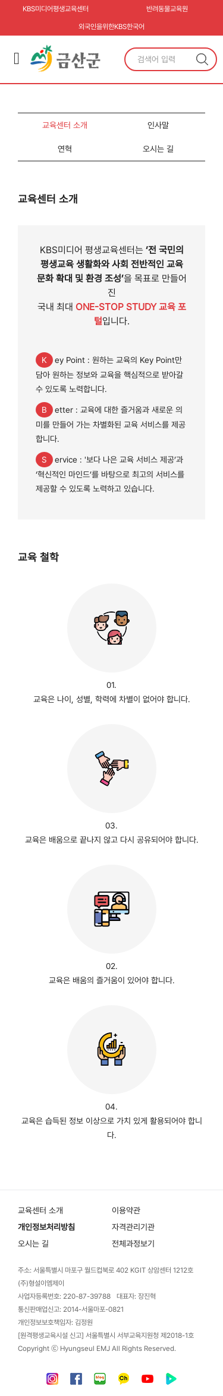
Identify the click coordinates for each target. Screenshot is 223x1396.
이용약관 (126, 1210)
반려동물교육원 (167, 9)
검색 (202, 59)
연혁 (65, 149)
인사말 (158, 125)
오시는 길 (158, 149)
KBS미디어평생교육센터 (56, 9)
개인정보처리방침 (46, 1227)
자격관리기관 (133, 1227)
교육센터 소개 (64, 125)
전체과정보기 (133, 1243)
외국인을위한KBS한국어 (111, 27)
